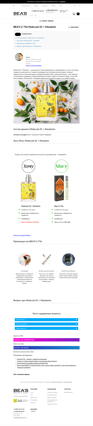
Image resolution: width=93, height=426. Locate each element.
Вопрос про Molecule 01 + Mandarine (29, 46)
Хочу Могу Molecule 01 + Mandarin (28, 40)
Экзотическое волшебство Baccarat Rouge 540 (32, 363)
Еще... (60, 5)
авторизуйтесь (68, 382)
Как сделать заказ (52, 392)
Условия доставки (52, 395)
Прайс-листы (33, 397)
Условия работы (25, 6)
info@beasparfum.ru (50, 12)
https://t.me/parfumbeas (33, 65)
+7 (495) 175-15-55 (37, 11)
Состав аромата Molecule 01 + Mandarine (30, 38)
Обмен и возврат (51, 397)
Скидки (36, 6)
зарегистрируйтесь (56, 382)
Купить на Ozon (21, 348)
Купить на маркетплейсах (22, 235)
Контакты (33, 402)
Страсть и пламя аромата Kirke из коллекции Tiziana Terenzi (37, 361)
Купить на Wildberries (24, 340)
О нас (31, 392)
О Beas (53, 6)
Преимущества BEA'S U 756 (26, 43)
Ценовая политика (52, 404)
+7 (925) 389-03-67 (52, 10)
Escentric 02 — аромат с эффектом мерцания (32, 359)
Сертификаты (34, 400)
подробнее (62, 1)
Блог (31, 395)
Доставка (44, 6)
